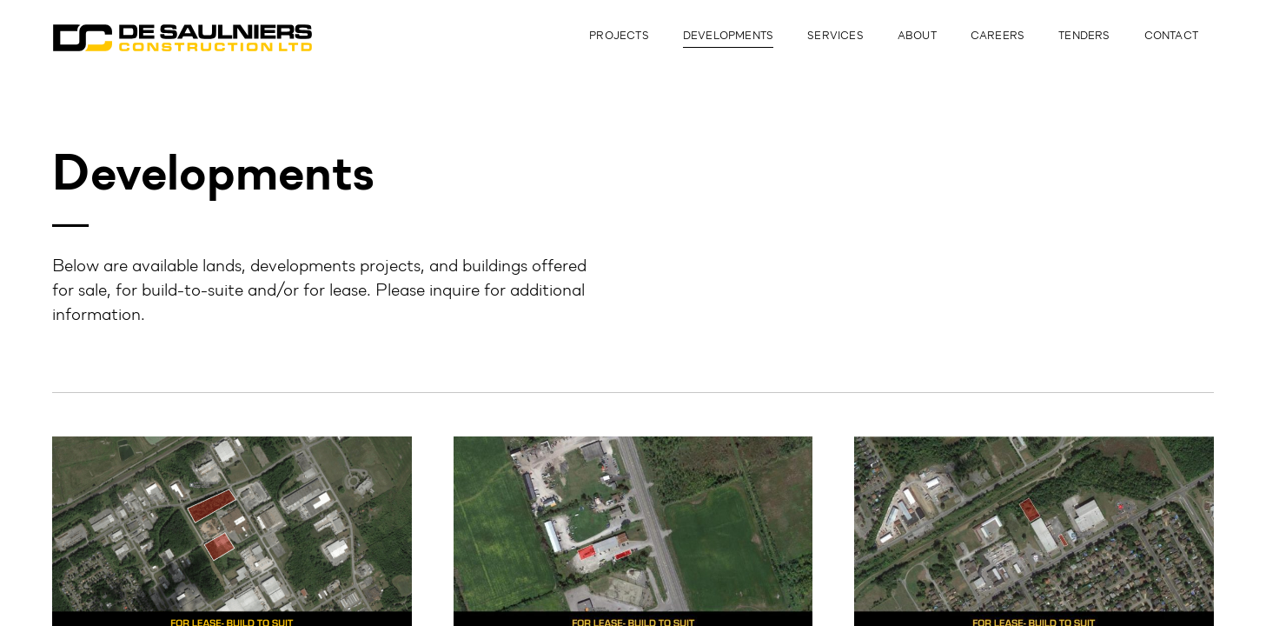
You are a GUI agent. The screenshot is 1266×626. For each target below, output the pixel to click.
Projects (619, 36)
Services (835, 36)
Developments (728, 36)
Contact (1171, 36)
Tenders (1084, 36)
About (917, 36)
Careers (997, 36)
